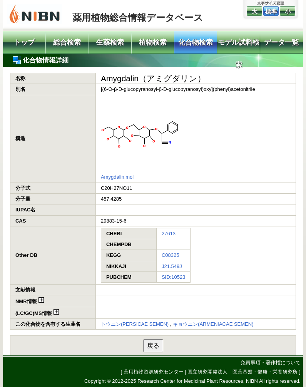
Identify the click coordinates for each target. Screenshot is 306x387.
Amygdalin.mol (117, 177)
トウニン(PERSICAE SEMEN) (135, 324)
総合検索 (67, 42)
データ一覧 (281, 42)
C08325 (170, 255)
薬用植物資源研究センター (154, 372)
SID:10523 (173, 277)
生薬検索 (110, 42)
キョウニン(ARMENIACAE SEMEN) (213, 324)
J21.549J (172, 266)
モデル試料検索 (238, 46)
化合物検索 (195, 42)
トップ (24, 42)
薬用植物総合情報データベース (137, 17)
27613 (169, 233)
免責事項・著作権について (271, 362)
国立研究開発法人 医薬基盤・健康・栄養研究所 (242, 372)
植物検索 (153, 42)
